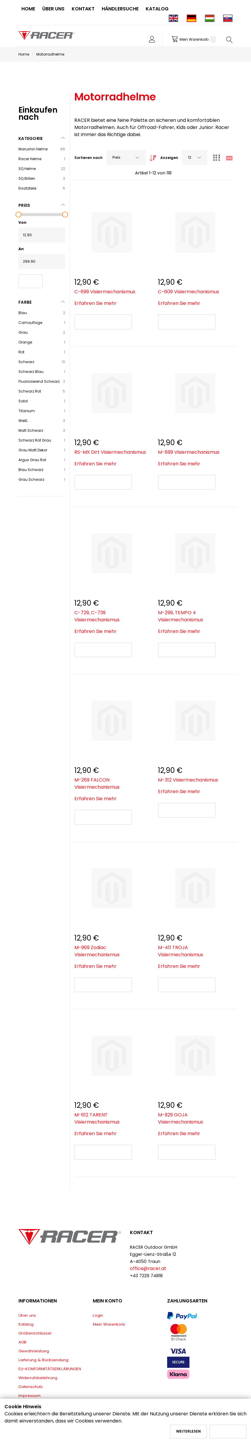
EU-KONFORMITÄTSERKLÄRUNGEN (49, 1369)
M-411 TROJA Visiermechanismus (180, 951)
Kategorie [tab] (30, 138)
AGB (22, 1342)
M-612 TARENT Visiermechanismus (97, 1118)
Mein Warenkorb (109, 1324)
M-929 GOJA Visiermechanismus (180, 1118)
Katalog (26, 1324)
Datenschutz (30, 1387)
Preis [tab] (24, 205)
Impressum (29, 1395)
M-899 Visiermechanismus (188, 452)
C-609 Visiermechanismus (188, 291)
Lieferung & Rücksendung (43, 1360)
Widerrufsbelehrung (37, 1378)
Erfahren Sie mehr (95, 303)
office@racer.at (148, 1268)
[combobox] (126, 157)
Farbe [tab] (25, 302)
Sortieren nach (88, 157)
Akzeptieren (228, 1431)
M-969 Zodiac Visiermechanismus (97, 951)
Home (23, 54)
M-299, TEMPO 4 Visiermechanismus (180, 616)
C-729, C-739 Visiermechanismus (97, 616)
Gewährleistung (33, 1351)
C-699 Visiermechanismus (104, 291)
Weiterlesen (188, 1431)
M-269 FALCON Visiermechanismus (97, 783)
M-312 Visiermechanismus (188, 779)
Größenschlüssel (34, 1333)
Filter (31, 280)
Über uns (27, 1315)
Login (98, 1315)
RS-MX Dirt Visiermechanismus (110, 452)
